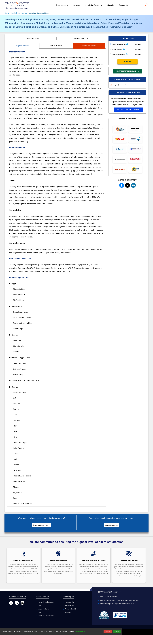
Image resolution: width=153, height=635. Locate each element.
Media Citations (42, 609)
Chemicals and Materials (19, 13)
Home (7, 13)
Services (77, 5)
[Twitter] (17, 603)
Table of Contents (56, 46)
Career (39, 605)
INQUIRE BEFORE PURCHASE (127, 71)
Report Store (62, 5)
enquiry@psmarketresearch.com (122, 85)
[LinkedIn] (22, 603)
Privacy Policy (68, 605)
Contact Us (123, 5)
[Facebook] (11, 603)
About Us (110, 5)
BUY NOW (127, 61)
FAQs (38, 612)
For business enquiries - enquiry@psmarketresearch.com (119, 600)
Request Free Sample (89, 46)
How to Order (68, 602)
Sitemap (66, 612)
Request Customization (41, 525)
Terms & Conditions (70, 609)
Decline (107, 632)
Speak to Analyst (111, 525)
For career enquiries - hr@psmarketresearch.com (116, 604)
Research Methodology (45, 602)
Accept (116, 632)
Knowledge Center (93, 5)
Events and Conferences (45, 616)
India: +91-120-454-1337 (107, 597)
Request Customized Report (128, 109)
